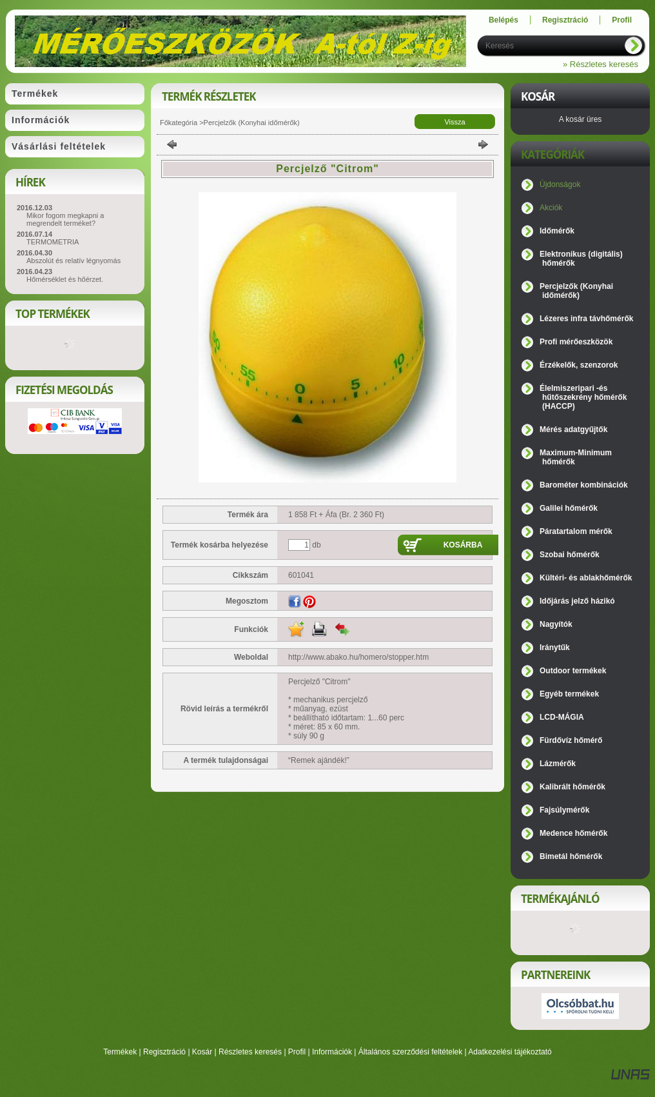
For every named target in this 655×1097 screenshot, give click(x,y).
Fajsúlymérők (564, 810)
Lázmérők (558, 763)
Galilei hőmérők (569, 508)
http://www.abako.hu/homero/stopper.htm (358, 657)
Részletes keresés (250, 1051)
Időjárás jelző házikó (577, 601)
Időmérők (557, 230)
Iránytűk (555, 647)
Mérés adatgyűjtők (573, 429)
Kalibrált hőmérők (572, 786)
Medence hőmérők (573, 833)
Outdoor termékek (573, 670)
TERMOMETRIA (52, 242)
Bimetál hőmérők (571, 856)
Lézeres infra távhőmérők (586, 318)
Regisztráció (164, 1051)
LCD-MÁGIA (562, 717)
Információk (332, 1051)
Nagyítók (556, 624)
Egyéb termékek (569, 693)
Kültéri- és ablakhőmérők (586, 577)
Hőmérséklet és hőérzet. (64, 279)
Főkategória (178, 122)
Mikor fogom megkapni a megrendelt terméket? (65, 219)
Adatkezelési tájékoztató (509, 1051)
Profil (297, 1051)
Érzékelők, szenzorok (579, 365)
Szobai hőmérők (570, 554)
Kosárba (463, 544)
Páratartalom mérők (576, 531)
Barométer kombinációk (584, 484)
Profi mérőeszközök (576, 341)
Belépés (503, 20)
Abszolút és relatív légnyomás (73, 260)
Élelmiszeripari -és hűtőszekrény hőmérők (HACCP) (583, 397)
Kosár (202, 1051)
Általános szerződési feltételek (410, 1051)
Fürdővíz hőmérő (571, 740)
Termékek (120, 1051)
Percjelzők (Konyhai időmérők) (252, 122)
